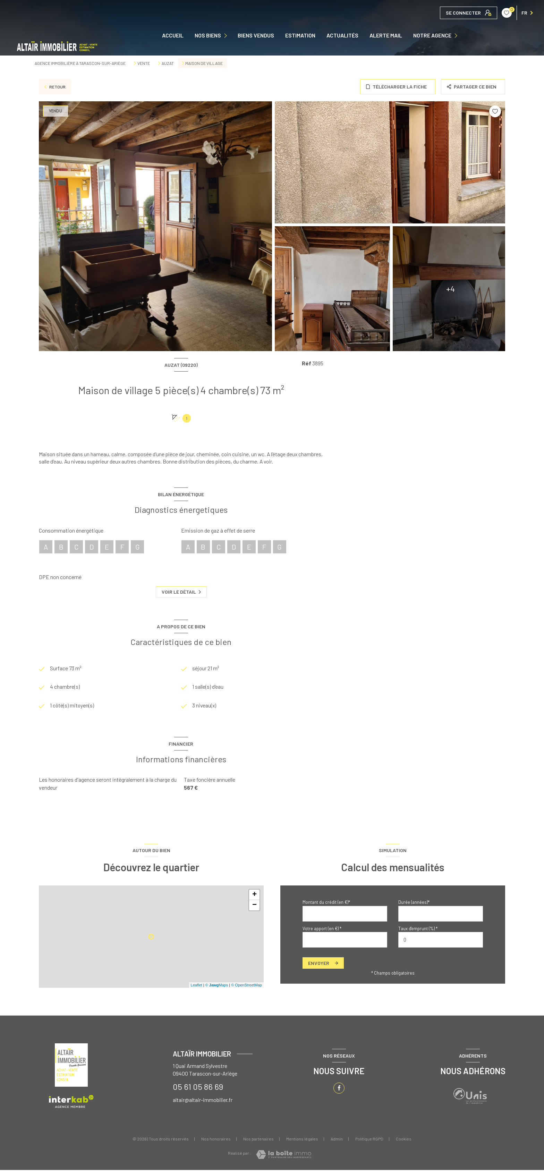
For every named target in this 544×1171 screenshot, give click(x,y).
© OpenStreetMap (246, 986)
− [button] (254, 906)
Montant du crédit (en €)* (326, 903)
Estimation (300, 35)
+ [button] (254, 896)
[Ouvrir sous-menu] (227, 36)
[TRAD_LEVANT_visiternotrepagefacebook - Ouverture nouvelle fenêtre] (339, 1089)
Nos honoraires (216, 1139)
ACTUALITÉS (342, 35)
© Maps (216, 986)
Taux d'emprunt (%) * (417, 929)
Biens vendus (256, 35)
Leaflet (196, 986)
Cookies (403, 1140)
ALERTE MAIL (385, 35)
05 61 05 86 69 (198, 1088)
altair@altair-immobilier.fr (202, 1100)
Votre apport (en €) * (322, 929)
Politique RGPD (369, 1139)
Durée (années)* (414, 903)
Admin (337, 1139)
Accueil (173, 35)
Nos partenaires (258, 1139)
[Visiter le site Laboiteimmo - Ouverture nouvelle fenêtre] (283, 1155)
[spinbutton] (440, 941)
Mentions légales (302, 1139)
